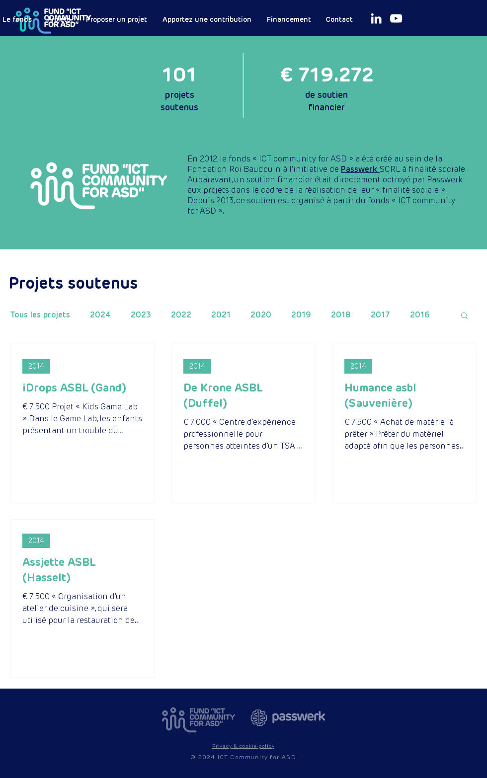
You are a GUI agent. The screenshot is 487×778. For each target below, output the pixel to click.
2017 (380, 315)
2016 (420, 315)
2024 (100, 315)
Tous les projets (40, 315)
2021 (221, 315)
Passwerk (360, 169)
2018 (341, 315)
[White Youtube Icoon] (396, 18)
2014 (36, 366)
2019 (301, 315)
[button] (464, 316)
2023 (141, 315)
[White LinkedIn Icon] (376, 18)
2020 (260, 315)
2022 (181, 315)
